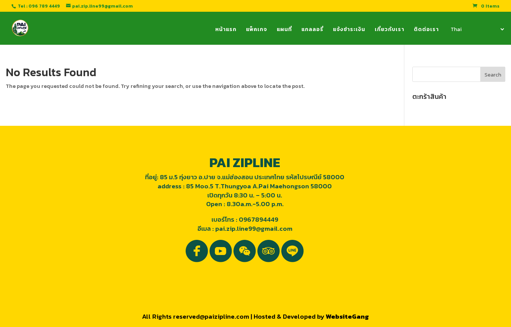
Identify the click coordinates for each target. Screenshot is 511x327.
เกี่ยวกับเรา (389, 30)
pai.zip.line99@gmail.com (253, 228)
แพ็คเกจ (256, 30)
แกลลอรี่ (312, 30)
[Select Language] (476, 29)
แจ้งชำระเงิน (349, 30)
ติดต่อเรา (426, 30)
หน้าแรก (226, 30)
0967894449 (258, 219)
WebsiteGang (347, 316)
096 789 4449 (44, 6)
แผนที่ (284, 30)
